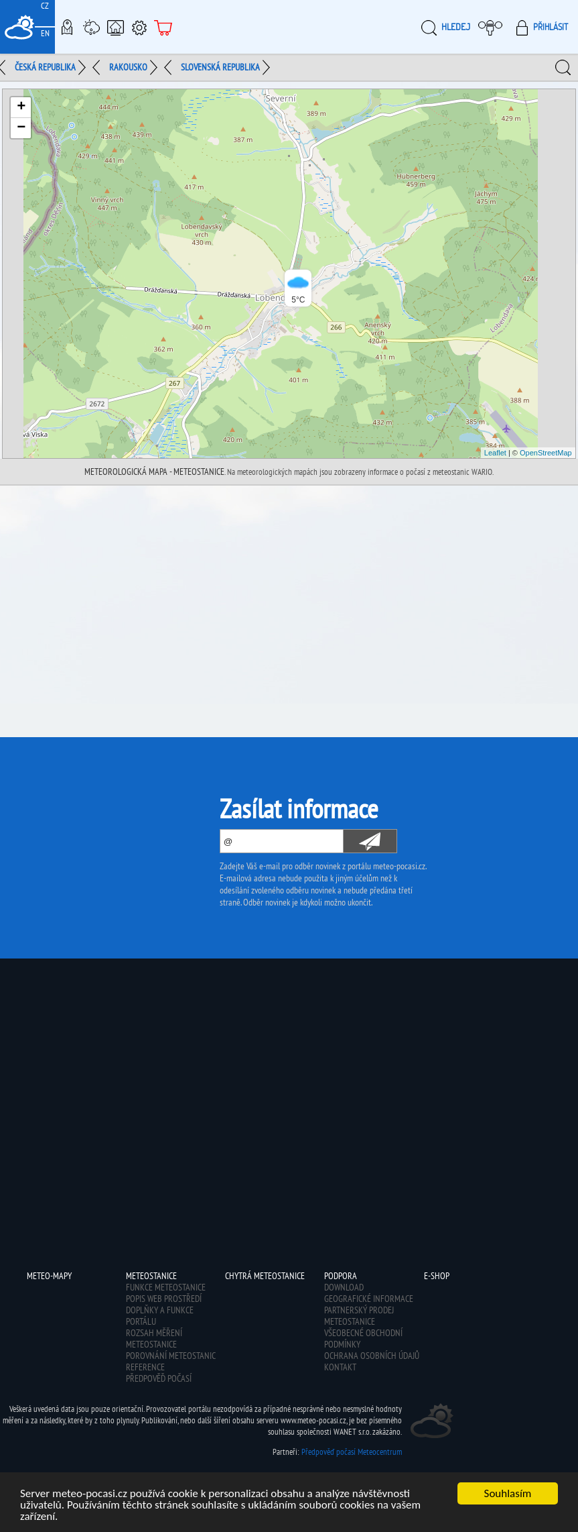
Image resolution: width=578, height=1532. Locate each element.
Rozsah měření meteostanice (154, 1338)
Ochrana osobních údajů (371, 1356)
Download (344, 1287)
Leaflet (495, 453)
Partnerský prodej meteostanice (359, 1315)
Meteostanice (91, 27)
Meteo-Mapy (67, 27)
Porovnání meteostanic (171, 1356)
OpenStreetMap (546, 453)
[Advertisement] (289, 586)
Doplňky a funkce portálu (160, 1315)
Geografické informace (368, 1299)
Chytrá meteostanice (115, 27)
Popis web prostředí (164, 1299)
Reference (145, 1367)
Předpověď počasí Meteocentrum (351, 1452)
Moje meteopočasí (493, 27)
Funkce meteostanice (166, 1287)
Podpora (139, 27)
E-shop (163, 27)
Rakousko (128, 67)
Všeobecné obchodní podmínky (363, 1338)
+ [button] (21, 107)
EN (45, 33)
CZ (45, 5)
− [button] (21, 128)
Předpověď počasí (159, 1378)
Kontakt (340, 1367)
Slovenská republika (220, 67)
